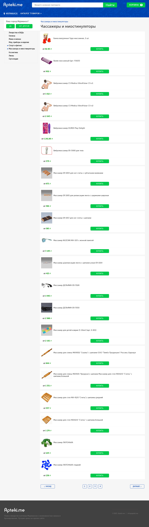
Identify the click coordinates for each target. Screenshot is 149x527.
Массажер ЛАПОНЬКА (63, 442)
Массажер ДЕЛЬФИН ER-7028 (66, 285)
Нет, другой (24, 26)
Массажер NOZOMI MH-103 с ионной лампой (73, 240)
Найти (110, 5)
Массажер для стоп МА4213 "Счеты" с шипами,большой (78, 420)
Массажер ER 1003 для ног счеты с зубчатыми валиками (78, 173)
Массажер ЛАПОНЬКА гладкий (67, 465)
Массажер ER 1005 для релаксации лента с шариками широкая (81, 195)
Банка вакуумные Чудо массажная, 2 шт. (71, 38)
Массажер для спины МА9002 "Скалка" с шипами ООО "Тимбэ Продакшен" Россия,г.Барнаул (94, 352)
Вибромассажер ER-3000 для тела (68, 150)
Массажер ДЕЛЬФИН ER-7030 (66, 308)
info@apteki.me (133, 513)
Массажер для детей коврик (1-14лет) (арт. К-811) (74, 330)
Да (10, 26)
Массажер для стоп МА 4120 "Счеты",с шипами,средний (78, 397)
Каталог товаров (30, 13)
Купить (99, 49)
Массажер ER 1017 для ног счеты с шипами (72, 218)
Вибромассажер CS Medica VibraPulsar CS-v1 (73, 83)
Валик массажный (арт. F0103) (66, 61)
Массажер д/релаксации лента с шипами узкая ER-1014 (77, 263)
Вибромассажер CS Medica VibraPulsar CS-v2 (73, 106)
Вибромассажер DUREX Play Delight (69, 128)
